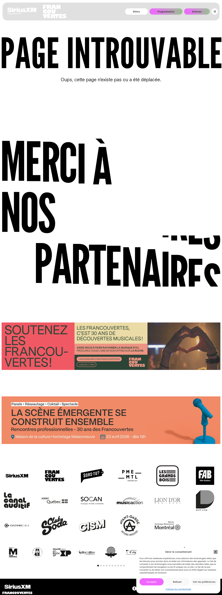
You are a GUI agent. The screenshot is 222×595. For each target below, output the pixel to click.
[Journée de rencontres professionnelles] (111, 421)
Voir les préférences (204, 581)
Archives (197, 11)
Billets (136, 11)
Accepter (152, 581)
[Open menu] (214, 11)
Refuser (177, 581)
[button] (215, 551)
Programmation (166, 11)
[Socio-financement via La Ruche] (111, 347)
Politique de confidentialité (178, 589)
